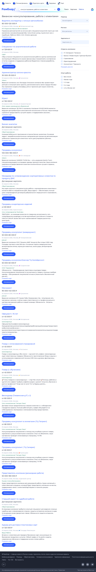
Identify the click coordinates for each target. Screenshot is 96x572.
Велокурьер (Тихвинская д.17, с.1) (16, 396)
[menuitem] (6, 3)
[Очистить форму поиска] (55, 9)
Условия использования (44, 557)
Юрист (5, 98)
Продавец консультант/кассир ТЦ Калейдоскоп (23, 260)
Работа (81, 9)
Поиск (66, 9)
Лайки (4, 560)
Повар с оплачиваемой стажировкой (18, 344)
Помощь (19, 557)
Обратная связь (29, 557)
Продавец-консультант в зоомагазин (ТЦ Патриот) (24, 421)
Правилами (61, 570)
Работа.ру (91, 570)
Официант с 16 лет (10, 314)
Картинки (73, 9)
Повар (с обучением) (11, 370)
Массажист (7, 288)
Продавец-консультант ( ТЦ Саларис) (18, 447)
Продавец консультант (12, 150)
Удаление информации (62, 557)
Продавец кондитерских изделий (17, 204)
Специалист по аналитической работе (19, 47)
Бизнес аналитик (9, 124)
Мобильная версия (8, 557)
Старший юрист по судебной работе (18, 499)
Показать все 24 (67, 67)
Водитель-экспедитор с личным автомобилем (22, 21)
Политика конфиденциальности (83, 557)
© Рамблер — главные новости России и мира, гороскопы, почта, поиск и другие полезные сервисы (35, 554)
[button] (30, 34)
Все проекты (19, 560)
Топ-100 (10, 560)
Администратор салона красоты (16, 73)
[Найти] (59, 9)
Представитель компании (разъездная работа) (23, 473)
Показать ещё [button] (7, 37)
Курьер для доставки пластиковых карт (19, 525)
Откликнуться (9, 41)
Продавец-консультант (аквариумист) (18, 232)
